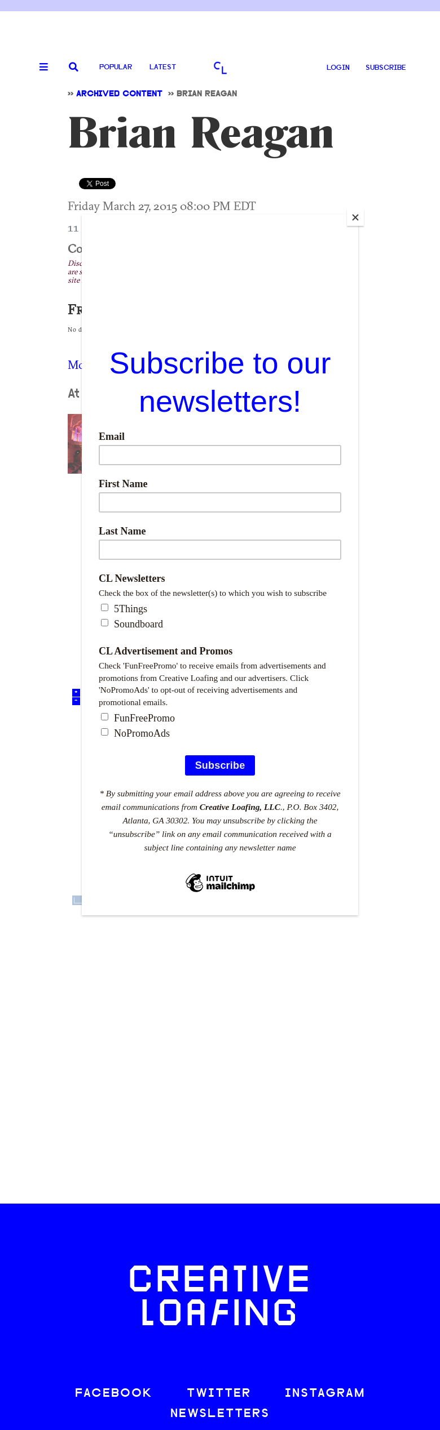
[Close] (355, 217)
